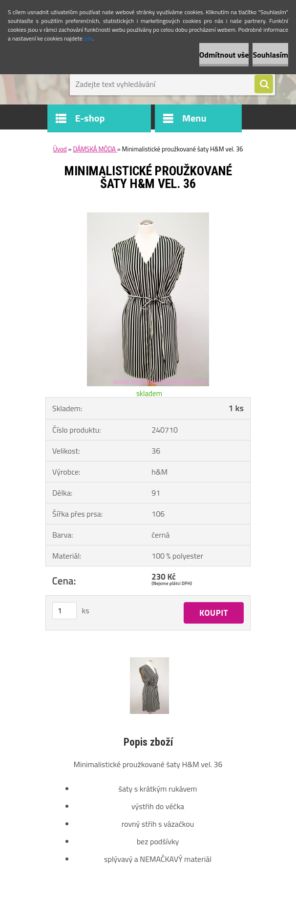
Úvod (59, 149)
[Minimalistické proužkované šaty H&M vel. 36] (148, 216)
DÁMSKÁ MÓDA (95, 149)
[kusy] (64, 610)
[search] (264, 84)
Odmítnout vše (224, 55)
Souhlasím (270, 55)
